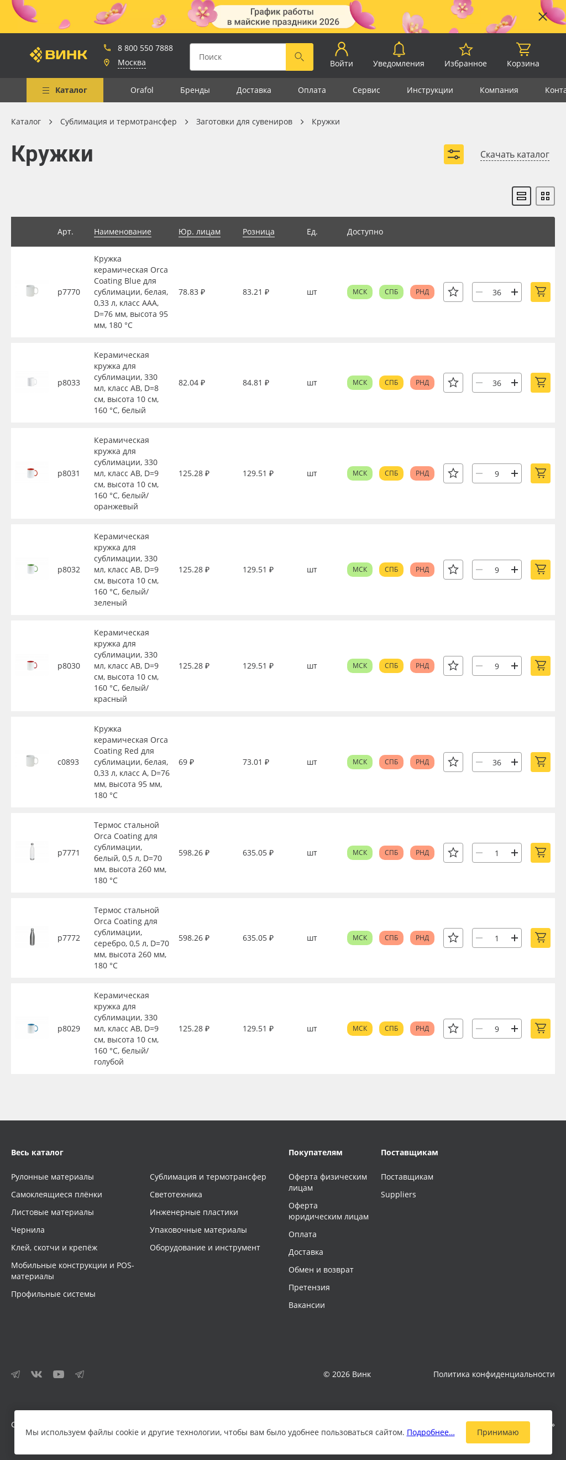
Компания (499, 90)
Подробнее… (431, 1432)
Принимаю (498, 1432)
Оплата (312, 90)
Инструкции (430, 90)
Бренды (195, 90)
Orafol (142, 90)
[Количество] (497, 292)
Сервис (366, 90)
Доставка (254, 90)
